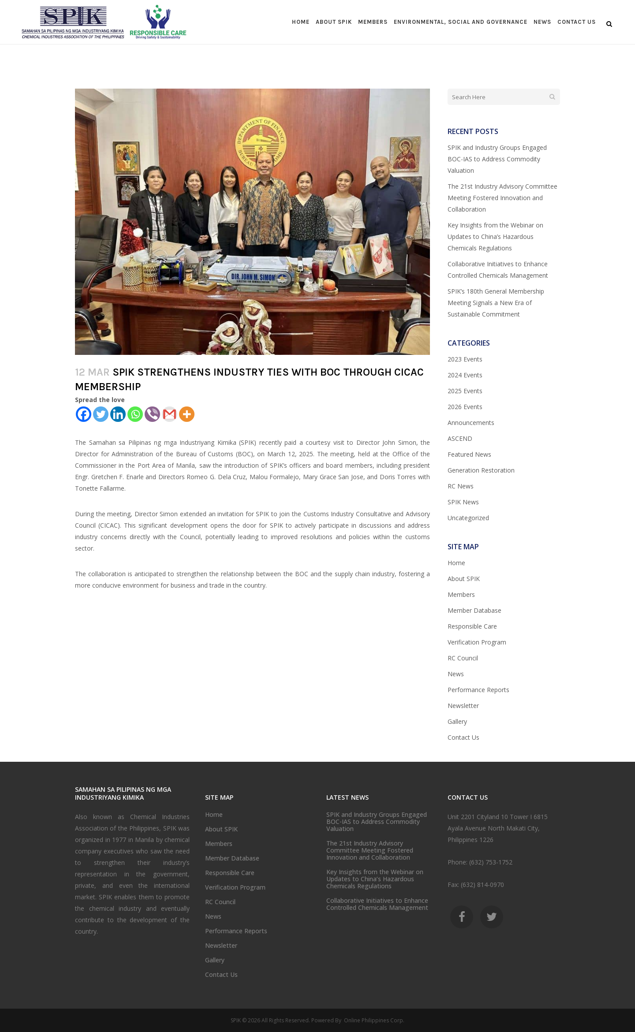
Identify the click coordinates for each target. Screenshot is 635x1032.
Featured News (469, 454)
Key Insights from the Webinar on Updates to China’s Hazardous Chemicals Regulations (495, 236)
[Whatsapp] (135, 414)
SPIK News (463, 502)
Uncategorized (468, 518)
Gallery (457, 721)
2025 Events (465, 391)
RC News (461, 486)
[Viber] (152, 414)
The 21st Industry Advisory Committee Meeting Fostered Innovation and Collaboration (502, 197)
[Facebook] (83, 414)
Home (456, 563)
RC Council (463, 658)
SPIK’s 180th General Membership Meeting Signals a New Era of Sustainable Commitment (496, 302)
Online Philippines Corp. (373, 1020)
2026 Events (465, 406)
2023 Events (465, 359)
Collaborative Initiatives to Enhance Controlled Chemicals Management (377, 904)
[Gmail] (169, 414)
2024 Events (465, 375)
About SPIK (464, 578)
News (456, 674)
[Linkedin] (118, 414)
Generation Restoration (481, 470)
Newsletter (463, 705)
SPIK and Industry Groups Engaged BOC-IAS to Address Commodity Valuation (497, 159)
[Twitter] (100, 414)
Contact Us (463, 737)
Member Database (474, 610)
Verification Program (477, 642)
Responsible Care (472, 626)
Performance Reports (478, 690)
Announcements (471, 422)
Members (461, 594)
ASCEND (460, 438)
